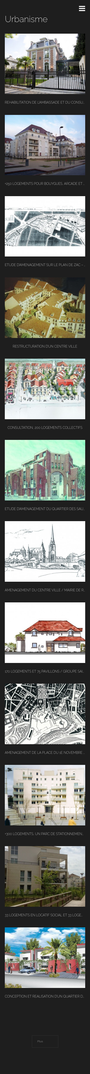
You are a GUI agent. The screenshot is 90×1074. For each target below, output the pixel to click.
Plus (40, 1041)
